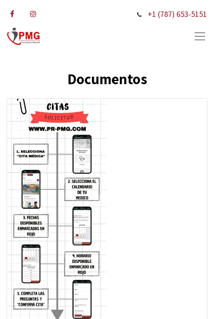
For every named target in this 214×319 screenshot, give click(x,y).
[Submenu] (200, 36)
